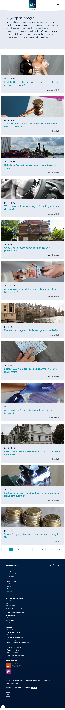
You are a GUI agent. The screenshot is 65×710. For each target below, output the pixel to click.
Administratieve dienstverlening (17, 642)
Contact (9, 594)
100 (52, 550)
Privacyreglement (12, 652)
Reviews (9, 579)
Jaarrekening (11, 635)
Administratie (11, 581)
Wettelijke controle (13, 632)
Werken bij (10, 589)
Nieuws (9, 591)
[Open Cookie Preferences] (3, 707)
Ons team (10, 576)
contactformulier (45, 37)
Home (8, 571)
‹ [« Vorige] (3, 550)
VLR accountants (12, 574)
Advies (8, 586)
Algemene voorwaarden (15, 655)
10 (43, 550)
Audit (8, 584)
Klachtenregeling (12, 650)
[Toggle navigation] (58, 5)
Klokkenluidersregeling (14, 647)
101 (58, 550)
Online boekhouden (13, 645)
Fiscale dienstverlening (14, 637)
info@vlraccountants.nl (14, 608)
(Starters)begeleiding (13, 640)
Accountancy (11, 630)
